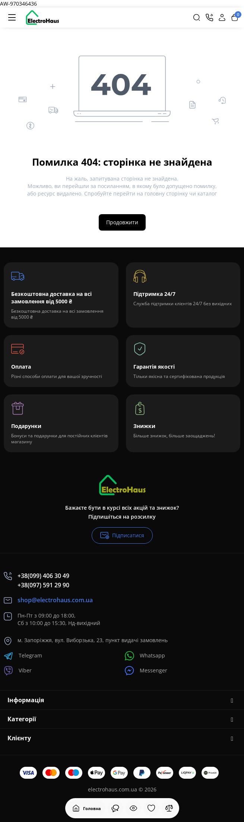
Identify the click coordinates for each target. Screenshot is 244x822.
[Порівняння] (169, 808)
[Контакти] (209, 17)
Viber (18, 670)
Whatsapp (145, 655)
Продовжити (122, 222)
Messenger (146, 670)
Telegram (23, 655)
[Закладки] (151, 808)
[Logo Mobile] (42, 17)
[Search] (196, 17)
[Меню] (12, 17)
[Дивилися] (115, 808)
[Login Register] (222, 17)
